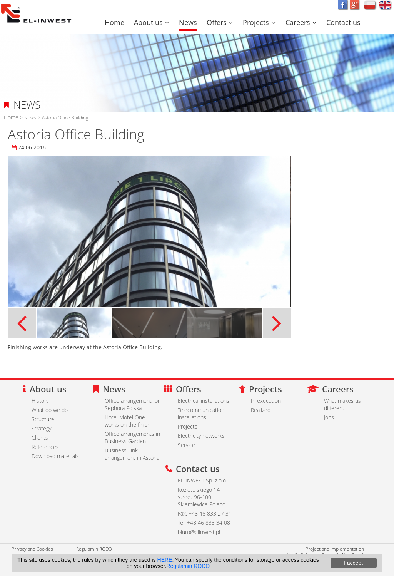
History (40, 400)
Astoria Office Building (65, 117)
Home (114, 22)
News (188, 22)
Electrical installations (203, 400)
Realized (260, 410)
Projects (259, 22)
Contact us (343, 22)
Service (186, 445)
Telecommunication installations (201, 413)
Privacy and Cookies (32, 549)
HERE (164, 560)
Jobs (329, 417)
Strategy (41, 428)
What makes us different (342, 404)
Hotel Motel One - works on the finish (127, 421)
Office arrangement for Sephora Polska (132, 404)
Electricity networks (201, 435)
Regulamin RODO (94, 549)
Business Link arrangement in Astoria (132, 454)
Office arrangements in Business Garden (132, 437)
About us (151, 22)
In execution (266, 400)
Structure (43, 419)
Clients (40, 437)
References (45, 446)
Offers (220, 22)
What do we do (50, 410)
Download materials (55, 456)
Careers (301, 22)
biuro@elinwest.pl (199, 532)
